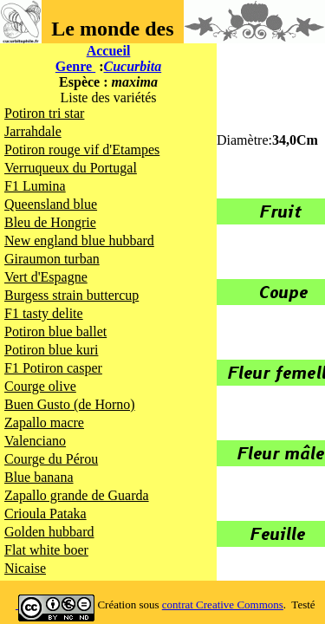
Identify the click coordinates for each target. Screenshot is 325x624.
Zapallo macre (44, 422)
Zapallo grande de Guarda (76, 495)
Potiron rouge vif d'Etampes (81, 149)
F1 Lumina (35, 186)
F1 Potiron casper (53, 368)
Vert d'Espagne (46, 277)
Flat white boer (46, 550)
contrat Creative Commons (222, 604)
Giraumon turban (52, 258)
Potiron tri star (44, 113)
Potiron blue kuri (51, 349)
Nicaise (25, 568)
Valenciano (35, 440)
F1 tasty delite (43, 313)
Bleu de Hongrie (50, 222)
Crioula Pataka (45, 513)
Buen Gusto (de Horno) (69, 404)
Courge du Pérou (51, 459)
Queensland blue (50, 204)
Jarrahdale (33, 131)
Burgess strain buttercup (71, 295)
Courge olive (40, 386)
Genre (75, 66)
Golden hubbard (49, 531)
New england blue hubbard (79, 240)
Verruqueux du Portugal (70, 167)
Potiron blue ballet (55, 331)
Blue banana (39, 477)
